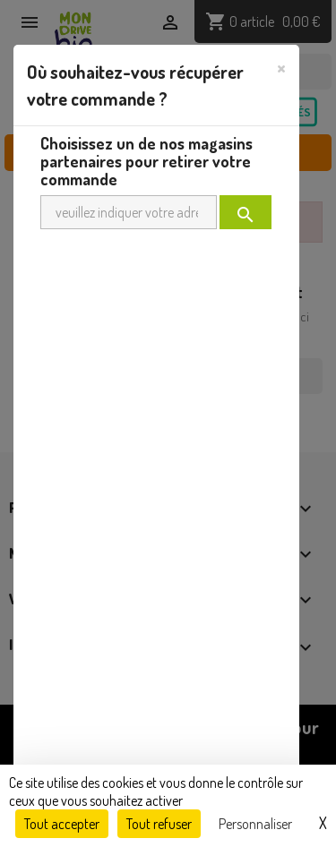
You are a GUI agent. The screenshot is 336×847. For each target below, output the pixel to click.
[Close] (281, 67)
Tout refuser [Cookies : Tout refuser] (159, 824)
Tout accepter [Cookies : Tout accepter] (61, 824)
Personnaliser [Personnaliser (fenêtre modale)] (255, 824)
